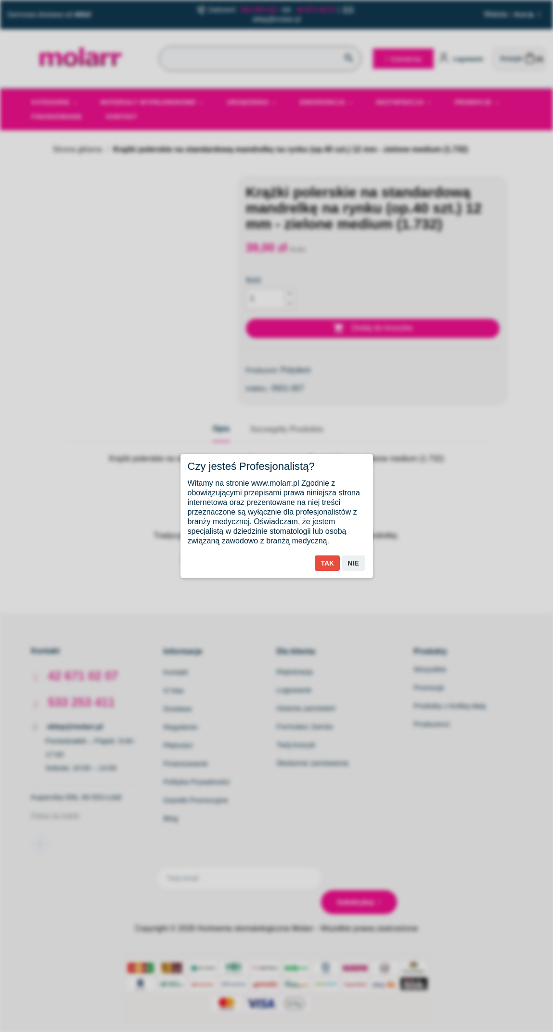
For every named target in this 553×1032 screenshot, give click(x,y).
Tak (327, 563)
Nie (353, 563)
